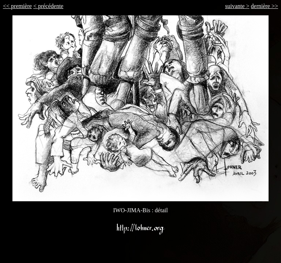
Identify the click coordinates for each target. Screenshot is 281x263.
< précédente (48, 6)
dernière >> (264, 6)
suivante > (237, 6)
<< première (17, 6)
